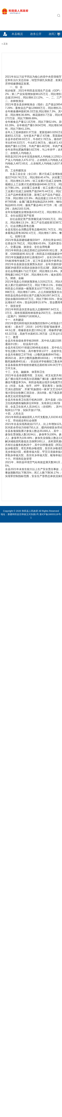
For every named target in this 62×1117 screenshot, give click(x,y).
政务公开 (35, 34)
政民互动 (54, 34)
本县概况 (17, 34)
